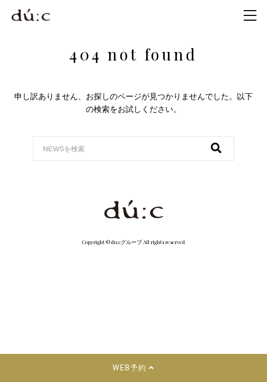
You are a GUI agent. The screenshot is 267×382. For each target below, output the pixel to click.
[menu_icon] (250, 15)
